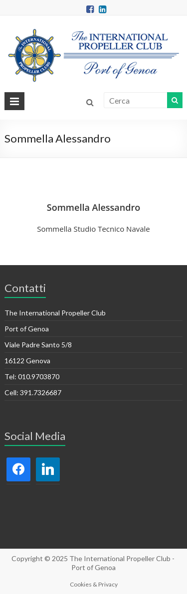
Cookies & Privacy (94, 584)
